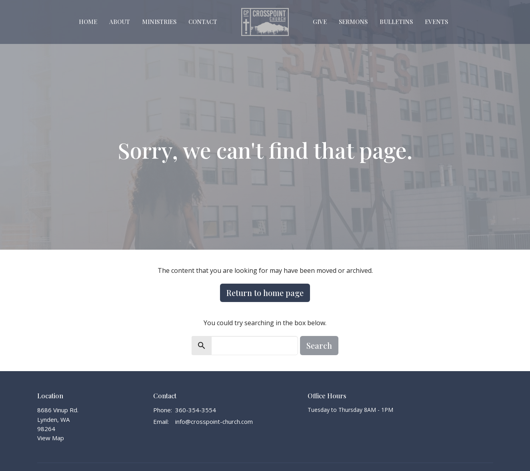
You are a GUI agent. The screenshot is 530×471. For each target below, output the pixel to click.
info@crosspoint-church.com (214, 421)
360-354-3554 (195, 410)
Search (319, 345)
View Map (50, 438)
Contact (202, 22)
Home (88, 22)
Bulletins (396, 22)
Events (436, 22)
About (119, 22)
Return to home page (265, 292)
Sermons (353, 22)
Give (320, 22)
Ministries (159, 22)
